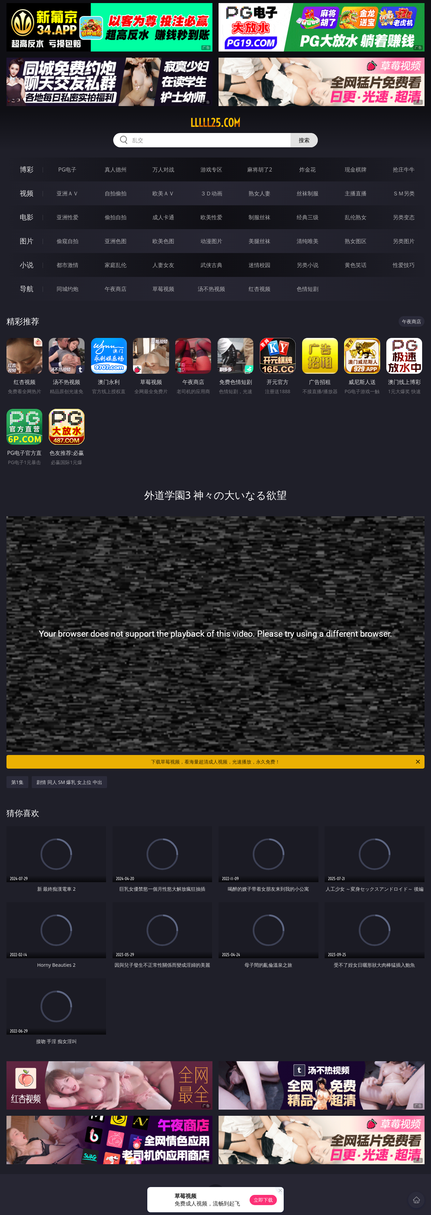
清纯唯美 (307, 241)
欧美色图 (163, 241)
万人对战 (163, 169)
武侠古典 (211, 265)
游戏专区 (211, 169)
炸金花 (307, 169)
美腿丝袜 (259, 241)
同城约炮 (67, 289)
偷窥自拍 (67, 241)
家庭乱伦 (116, 265)
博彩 (26, 169)
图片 (26, 241)
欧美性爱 (211, 217)
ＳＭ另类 (404, 193)
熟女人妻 (259, 193)
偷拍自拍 (116, 217)
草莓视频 (163, 289)
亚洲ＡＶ (67, 193)
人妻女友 (163, 265)
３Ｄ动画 (211, 193)
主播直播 (356, 193)
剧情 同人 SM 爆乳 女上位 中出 (69, 782)
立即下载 (263, 1200)
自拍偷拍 (116, 193)
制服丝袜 (259, 217)
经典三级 (307, 217)
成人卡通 (163, 217)
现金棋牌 (356, 169)
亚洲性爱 (67, 217)
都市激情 (67, 265)
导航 (26, 288)
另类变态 (404, 217)
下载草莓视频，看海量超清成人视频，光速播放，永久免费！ (286, 762)
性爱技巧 (404, 265)
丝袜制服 (307, 193)
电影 (26, 217)
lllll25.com (215, 123)
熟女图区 (356, 241)
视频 (26, 193)
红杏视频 (259, 289)
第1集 (17, 782)
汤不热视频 (211, 289)
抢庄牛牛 (404, 169)
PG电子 (67, 169)
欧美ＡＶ (163, 193)
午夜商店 (116, 289)
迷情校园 (259, 265)
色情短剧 (307, 289)
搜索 (304, 140)
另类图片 (404, 241)
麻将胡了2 (259, 169)
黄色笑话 (356, 265)
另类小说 (307, 265)
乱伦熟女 (356, 217)
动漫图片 (211, 241)
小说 (26, 264)
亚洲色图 (116, 241)
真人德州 (116, 169)
